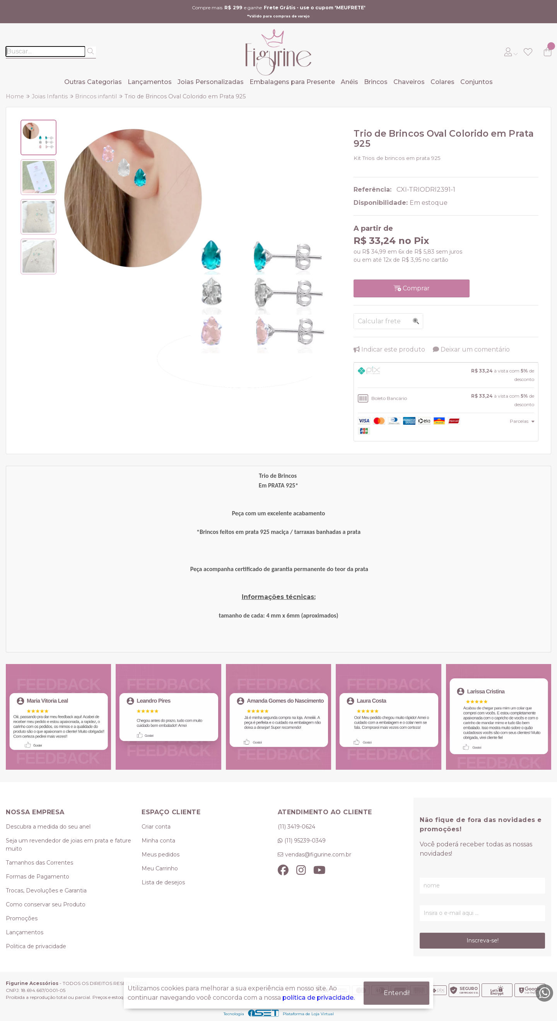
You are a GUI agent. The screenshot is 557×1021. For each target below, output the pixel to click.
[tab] (446, 375)
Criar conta (156, 826)
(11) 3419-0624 (296, 826)
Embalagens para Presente (292, 82)
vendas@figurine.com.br (318, 854)
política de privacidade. (318, 997)
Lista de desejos (163, 882)
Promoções (22, 918)
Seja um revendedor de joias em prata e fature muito (68, 844)
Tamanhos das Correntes (39, 862)
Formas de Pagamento (37, 876)
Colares (442, 82)
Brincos (376, 82)
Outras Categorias (93, 82)
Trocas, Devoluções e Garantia (46, 890)
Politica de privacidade (36, 946)
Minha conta (158, 840)
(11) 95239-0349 (305, 840)
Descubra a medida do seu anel (48, 826)
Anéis (349, 82)
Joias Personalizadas (211, 82)
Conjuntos (476, 82)
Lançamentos (150, 82)
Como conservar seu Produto (45, 904)
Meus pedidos (160, 854)
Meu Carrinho (160, 868)
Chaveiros (409, 82)
